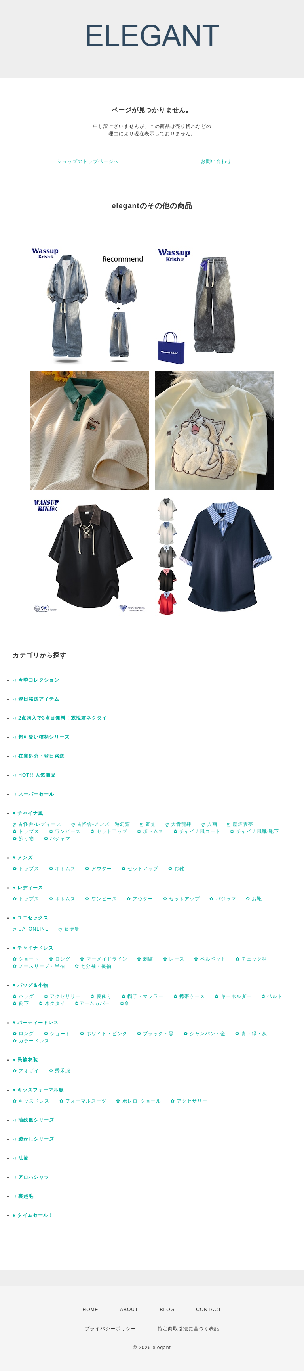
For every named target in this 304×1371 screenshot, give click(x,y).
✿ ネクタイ (52, 1003)
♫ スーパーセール (33, 794)
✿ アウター (98, 868)
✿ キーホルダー (233, 996)
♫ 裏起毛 (23, 1196)
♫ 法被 (20, 1158)
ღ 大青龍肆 (178, 824)
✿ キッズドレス (31, 1101)
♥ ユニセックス (30, 918)
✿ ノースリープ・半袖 (39, 966)
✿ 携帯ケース (189, 996)
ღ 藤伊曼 (68, 929)
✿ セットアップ (108, 831)
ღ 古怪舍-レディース (37, 824)
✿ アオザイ (26, 1071)
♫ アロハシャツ (31, 1177)
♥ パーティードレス (36, 1022)
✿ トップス (26, 831)
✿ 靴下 (21, 1003)
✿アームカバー (92, 1003)
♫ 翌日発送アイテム (36, 699)
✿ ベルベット (210, 959)
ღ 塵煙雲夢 (240, 824)
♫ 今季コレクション (36, 680)
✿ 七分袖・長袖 (93, 966)
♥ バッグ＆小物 (30, 985)
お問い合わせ (216, 161)
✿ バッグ (23, 996)
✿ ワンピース (65, 831)
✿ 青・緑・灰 (251, 1033)
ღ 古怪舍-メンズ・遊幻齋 (100, 824)
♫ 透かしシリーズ (33, 1139)
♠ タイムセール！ (33, 1215)
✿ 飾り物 (23, 838)
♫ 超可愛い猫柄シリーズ (41, 737)
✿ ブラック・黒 (155, 1033)
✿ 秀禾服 (59, 1071)
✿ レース (173, 959)
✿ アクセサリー (62, 996)
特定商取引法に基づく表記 (188, 1328)
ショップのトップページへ (88, 161)
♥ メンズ (23, 857)
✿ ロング (59, 959)
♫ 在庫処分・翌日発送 (39, 756)
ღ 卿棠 (148, 824)
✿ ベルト (272, 996)
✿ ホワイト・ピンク (103, 1033)
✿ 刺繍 (145, 959)
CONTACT (208, 1309)
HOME (91, 1309)
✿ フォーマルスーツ (82, 1101)
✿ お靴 (176, 868)
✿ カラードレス (31, 1041)
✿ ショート (26, 959)
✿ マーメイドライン (103, 959)
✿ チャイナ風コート (196, 831)
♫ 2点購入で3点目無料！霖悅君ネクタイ (60, 718)
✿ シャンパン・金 (205, 1033)
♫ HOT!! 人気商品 (34, 775)
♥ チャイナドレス (33, 948)
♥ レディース (28, 887)
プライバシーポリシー (110, 1328)
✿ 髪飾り (101, 996)
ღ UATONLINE (31, 929)
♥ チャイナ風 (28, 813)
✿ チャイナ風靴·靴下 (254, 831)
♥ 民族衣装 (25, 1060)
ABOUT (129, 1309)
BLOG (167, 1309)
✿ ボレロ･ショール (138, 1101)
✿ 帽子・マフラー (142, 996)
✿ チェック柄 (251, 959)
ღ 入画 (209, 824)
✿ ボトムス (150, 831)
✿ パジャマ (57, 838)
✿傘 (124, 1003)
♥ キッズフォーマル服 (38, 1090)
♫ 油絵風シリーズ (33, 1120)
